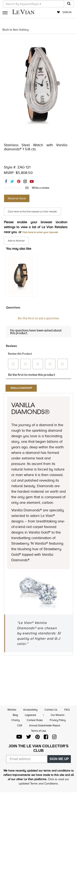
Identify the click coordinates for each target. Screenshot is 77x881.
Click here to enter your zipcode (40, 232)
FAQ (67, 709)
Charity (15, 720)
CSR (19, 725)
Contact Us (51, 709)
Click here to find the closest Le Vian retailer (32, 211)
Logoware (30, 715)
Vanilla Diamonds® (21, 388)
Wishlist (11, 709)
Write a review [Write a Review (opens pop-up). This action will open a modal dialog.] (40, 187)
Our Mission (57, 715)
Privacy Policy (58, 720)
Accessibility (30, 709)
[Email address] (26, 759)
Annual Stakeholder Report (44, 725)
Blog (15, 715)
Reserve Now (17, 198)
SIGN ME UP (59, 759)
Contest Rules (35, 720)
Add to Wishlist (16, 240)
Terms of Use (38, 730)
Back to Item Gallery (15, 29)
